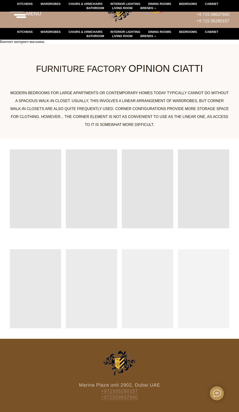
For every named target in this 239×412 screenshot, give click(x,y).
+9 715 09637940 (213, 14)
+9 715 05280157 (213, 21)
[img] (157, 8)
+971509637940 (119, 397)
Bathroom (95, 36)
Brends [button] (147, 36)
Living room (122, 36)
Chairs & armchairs (85, 32)
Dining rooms (159, 32)
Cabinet (211, 32)
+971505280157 (119, 391)
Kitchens (24, 32)
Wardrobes (51, 32)
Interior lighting (125, 32)
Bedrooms (188, 32)
